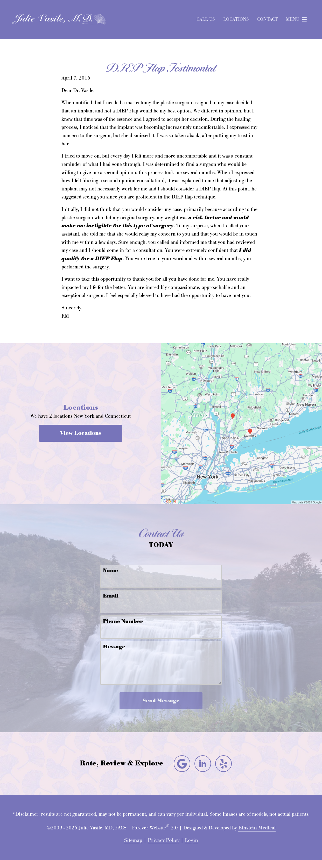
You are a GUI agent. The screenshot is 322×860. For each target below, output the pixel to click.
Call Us (206, 19)
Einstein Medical (257, 828)
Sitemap (133, 840)
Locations (236, 19)
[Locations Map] (241, 423)
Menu (298, 19)
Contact (267, 19)
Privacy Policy (163, 840)
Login (191, 840)
